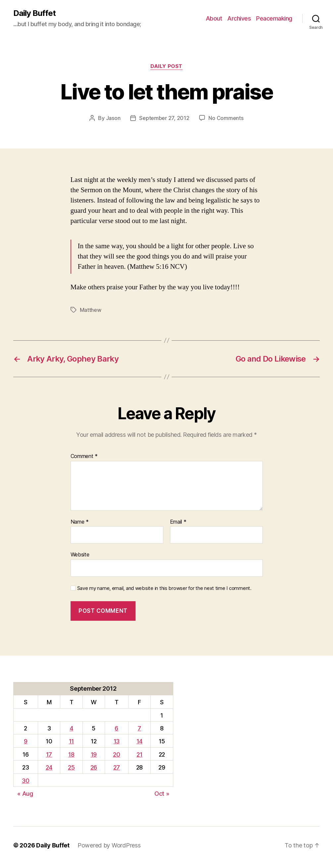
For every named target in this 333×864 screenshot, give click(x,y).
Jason (113, 118)
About (214, 18)
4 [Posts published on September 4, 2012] (71, 728)
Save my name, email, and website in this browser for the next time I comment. (164, 588)
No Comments (225, 118)
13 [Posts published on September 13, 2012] (117, 741)
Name (80, 522)
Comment (84, 456)
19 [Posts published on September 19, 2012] (94, 754)
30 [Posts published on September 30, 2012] (25, 780)
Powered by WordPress (109, 845)
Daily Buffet (34, 13)
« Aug (25, 793)
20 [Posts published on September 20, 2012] (116, 754)
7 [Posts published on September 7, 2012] (139, 728)
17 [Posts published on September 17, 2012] (49, 754)
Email (178, 522)
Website (80, 554)
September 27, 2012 (164, 118)
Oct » (161, 793)
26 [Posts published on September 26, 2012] (93, 767)
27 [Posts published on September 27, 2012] (116, 767)
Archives (239, 18)
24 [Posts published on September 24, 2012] (49, 767)
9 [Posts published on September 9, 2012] (26, 741)
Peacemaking (274, 18)
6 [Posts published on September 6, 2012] (116, 728)
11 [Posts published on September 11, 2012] (71, 741)
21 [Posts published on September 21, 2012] (139, 754)
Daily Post (166, 66)
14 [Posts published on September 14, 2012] (139, 741)
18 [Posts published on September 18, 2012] (71, 754)
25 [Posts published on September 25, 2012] (71, 767)
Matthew (90, 310)
